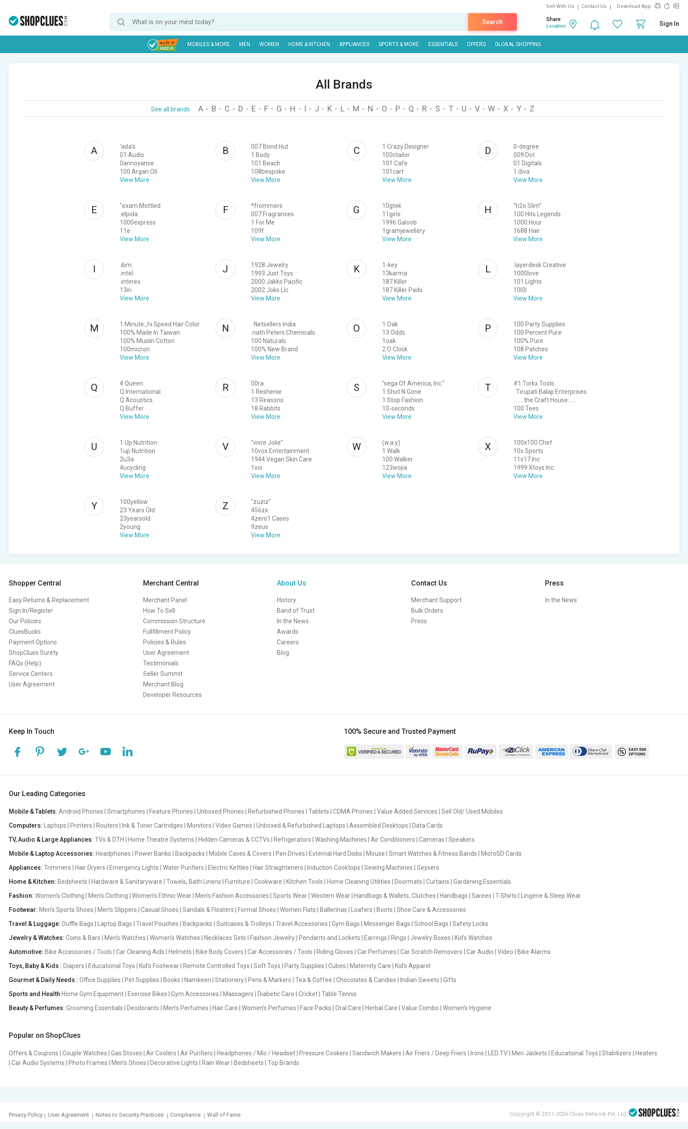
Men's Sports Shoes (66, 909)
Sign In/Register (31, 610)
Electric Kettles (228, 867)
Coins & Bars (83, 937)
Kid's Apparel (412, 965)
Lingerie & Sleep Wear (551, 895)
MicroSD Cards (501, 853)
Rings (398, 937)
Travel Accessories (302, 923)
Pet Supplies (142, 979)
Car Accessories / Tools (279, 951)
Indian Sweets (419, 979)
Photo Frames (88, 1062)
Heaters (646, 1053)
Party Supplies (304, 965)
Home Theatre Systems (161, 839)
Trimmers (57, 867)
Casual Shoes (160, 909)
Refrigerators (292, 839)
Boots (384, 909)
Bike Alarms (534, 951)
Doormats (408, 881)
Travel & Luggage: (35, 923)
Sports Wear (290, 895)
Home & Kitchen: (32, 881)
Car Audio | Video (489, 951)
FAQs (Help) (25, 663)
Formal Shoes (257, 909)
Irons (477, 1053)
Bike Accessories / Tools (78, 951)
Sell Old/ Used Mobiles (472, 811)
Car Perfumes (376, 951)
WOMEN (269, 44)
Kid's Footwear (159, 965)
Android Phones (81, 811)
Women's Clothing (59, 895)
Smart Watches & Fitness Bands (433, 853)
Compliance (185, 1114)
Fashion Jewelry (272, 937)
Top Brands (283, 1062)
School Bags (431, 923)
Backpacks (190, 853)
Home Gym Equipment (92, 993)
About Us (291, 583)
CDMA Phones (353, 811)
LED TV (498, 1053)
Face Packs (315, 1007)
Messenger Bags (387, 923)
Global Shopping (518, 44)
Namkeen (197, 979)
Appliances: (26, 867)
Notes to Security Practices (130, 1114)
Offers (476, 44)
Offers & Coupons (33, 1053)
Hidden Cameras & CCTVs (234, 839)
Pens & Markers (269, 979)
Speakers (461, 839)
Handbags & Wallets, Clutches (395, 895)
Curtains (437, 881)
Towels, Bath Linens (193, 881)
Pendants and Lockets (329, 937)
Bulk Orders (427, 610)
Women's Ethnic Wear (161, 895)
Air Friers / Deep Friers (435, 1053)
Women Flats (298, 909)
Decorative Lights (174, 1062)
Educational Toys (111, 965)
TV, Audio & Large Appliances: (51, 839)
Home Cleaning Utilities (359, 881)
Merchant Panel (165, 600)
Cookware (268, 881)
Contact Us (593, 6)
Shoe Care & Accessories (431, 909)
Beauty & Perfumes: (37, 1007)
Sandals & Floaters (208, 909)
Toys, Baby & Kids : (35, 965)
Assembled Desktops (378, 825)
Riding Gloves (334, 951)
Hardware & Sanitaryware (126, 881)
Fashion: (21, 895)
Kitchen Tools (304, 881)
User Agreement (32, 684)
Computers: (26, 825)
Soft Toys (267, 965)
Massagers (238, 993)
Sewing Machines (388, 867)
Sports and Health (34, 993)
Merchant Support (436, 600)
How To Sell (159, 610)
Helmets (180, 951)
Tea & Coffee (313, 979)
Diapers (73, 965)
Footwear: (23, 909)
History (286, 600)
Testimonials (161, 663)
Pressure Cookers (323, 1053)
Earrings (375, 937)
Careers (288, 642)
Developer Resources (172, 694)
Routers (107, 825)
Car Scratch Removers (431, 951)
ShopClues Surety (33, 652)
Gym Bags (346, 923)
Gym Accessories (195, 993)
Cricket (308, 993)
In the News (293, 621)
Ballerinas (333, 909)
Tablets (318, 811)
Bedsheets (72, 881)
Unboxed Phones (220, 811)
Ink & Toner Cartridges (152, 825)
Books (171, 979)
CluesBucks (25, 631)
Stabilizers (616, 1053)
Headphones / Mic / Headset (256, 1053)
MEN (244, 44)
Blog (283, 652)
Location (556, 26)
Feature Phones (171, 811)
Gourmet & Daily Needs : (43, 979)
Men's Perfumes (185, 1007)
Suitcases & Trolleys (244, 923)
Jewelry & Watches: (36, 937)
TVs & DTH (109, 839)
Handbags (454, 895)
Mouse (375, 853)
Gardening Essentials (482, 881)
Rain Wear (216, 1062)
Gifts (449, 979)
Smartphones (126, 811)
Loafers (362, 909)
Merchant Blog (163, 684)
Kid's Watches (473, 937)
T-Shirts (506, 895)
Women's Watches (175, 937)
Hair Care (225, 1007)
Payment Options (33, 642)
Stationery (229, 979)
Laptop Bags (114, 923)
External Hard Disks (335, 853)
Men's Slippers (117, 909)
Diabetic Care (276, 993)
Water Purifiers (183, 867)
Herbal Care (381, 1007)
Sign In (669, 23)
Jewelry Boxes (430, 937)
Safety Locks (470, 923)
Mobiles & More (208, 44)
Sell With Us (560, 6)
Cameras (431, 839)
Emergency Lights (134, 867)
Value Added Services (407, 811)
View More (134, 179)
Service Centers (31, 673)
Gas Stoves (126, 1053)
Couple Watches (84, 1053)
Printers (81, 825)
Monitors (199, 825)
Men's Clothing (108, 895)
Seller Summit (163, 673)
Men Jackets (529, 1053)
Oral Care (348, 1007)
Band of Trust (296, 610)
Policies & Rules (164, 642)
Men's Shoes (128, 1062)
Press (419, 621)
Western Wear (330, 895)
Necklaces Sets (225, 937)
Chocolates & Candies (366, 979)
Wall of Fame (223, 1114)
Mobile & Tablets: (33, 811)
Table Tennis (339, 993)
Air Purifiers (196, 1053)
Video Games (233, 825)
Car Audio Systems (37, 1062)
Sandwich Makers (376, 1053)
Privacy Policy (26, 1114)
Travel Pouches (157, 923)
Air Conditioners (393, 839)
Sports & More (399, 44)
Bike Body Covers (220, 951)
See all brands (170, 109)
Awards (287, 631)
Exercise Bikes (147, 993)
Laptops (55, 825)
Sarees (481, 895)
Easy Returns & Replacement (49, 600)
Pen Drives (290, 853)
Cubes (337, 965)
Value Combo (420, 1007)
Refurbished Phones (276, 811)
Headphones (113, 853)
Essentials (443, 44)
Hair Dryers (90, 867)
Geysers (428, 867)
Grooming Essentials (94, 1007)
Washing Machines (341, 839)
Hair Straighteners (278, 867)
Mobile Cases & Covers (240, 853)
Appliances (354, 44)
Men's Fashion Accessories (232, 895)
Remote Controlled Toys (216, 965)
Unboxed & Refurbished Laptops (300, 825)
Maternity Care (370, 965)
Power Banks (153, 853)
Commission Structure (174, 621)
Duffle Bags (77, 923)
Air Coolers (161, 1053)
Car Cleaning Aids (140, 951)
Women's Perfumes (269, 1007)
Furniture (237, 881)
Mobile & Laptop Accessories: (51, 853)
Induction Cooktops (333, 867)
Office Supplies (100, 979)
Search (492, 21)
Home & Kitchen (309, 44)
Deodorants (143, 1007)
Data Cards (427, 825)
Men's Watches (125, 937)
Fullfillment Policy (167, 631)
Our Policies (25, 621)
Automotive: (26, 951)
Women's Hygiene (467, 1007)
